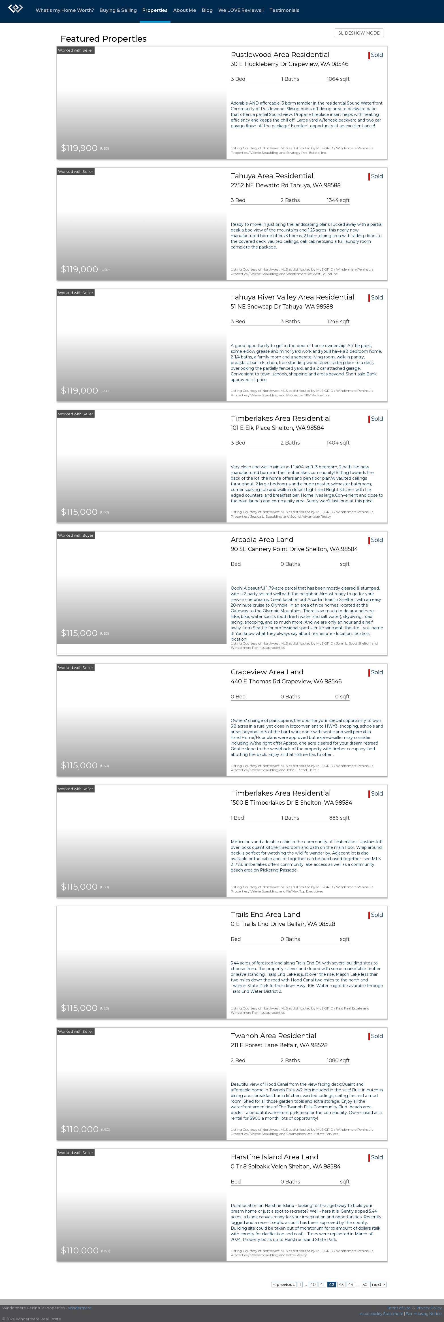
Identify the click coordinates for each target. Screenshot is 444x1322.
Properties (155, 10)
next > (378, 1284)
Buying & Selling (118, 10)
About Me (184, 10)
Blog (207, 10)
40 (313, 1284)
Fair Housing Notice (424, 1313)
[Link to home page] (15, 11)
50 (365, 1284)
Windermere (80, 1308)
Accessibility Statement (381, 1313)
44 (350, 1284)
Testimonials (284, 10)
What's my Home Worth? (65, 10)
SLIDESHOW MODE (359, 33)
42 (331, 1284)
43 (341, 1284)
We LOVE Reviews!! (241, 10)
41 (322, 1284)
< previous (284, 1284)
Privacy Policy (429, 1308)
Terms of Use (399, 1308)
